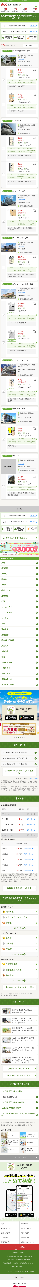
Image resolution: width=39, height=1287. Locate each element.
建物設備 (5, 635)
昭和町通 (8, 912)
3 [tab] (18, 737)
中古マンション (26, 1228)
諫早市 (7, 949)
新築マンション (6, 1228)
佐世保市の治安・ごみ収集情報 (15, 764)
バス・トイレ (6, 613)
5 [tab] (22, 737)
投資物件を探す (26, 1237)
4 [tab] (20, 737)
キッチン (5, 618)
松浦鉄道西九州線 (12, 970)
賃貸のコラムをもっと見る (19, 1069)
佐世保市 (8, 944)
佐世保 (7, 923)
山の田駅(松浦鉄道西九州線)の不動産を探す (18, 1114)
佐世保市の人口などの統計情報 (15, 753)
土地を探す (4, 1237)
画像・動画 (5, 674)
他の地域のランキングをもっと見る (19, 987)
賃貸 (2, 1224)
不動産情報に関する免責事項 (10, 1263)
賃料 (3, 563)
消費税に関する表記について (18, 1266)
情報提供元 (27, 1259)
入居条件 (5, 646)
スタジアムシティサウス (14, 917)
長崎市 (7, 938)
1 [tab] (14, 737)
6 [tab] (24, 737)
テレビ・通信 (6, 662)
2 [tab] (16, 737)
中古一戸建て (25, 1233)
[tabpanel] (20, 729)
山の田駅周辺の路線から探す (12, 1102)
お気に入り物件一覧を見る (15, 538)
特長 (3, 657)
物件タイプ (5, 590)
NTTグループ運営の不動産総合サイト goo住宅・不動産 (14, 0)
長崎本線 (8, 975)
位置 (3, 601)
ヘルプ (18, 1271)
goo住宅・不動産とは (18, 1252)
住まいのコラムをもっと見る (18, 1075)
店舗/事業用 (5, 1242)
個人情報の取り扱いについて (27, 1263)
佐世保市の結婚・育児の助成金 (15, 758)
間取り (4, 585)
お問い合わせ (24, 1271)
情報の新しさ (6, 679)
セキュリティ (6, 607)
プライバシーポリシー (9, 1271)
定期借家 (5, 651)
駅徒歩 (4, 579)
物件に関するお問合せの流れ (15, 1259)
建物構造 (5, 596)
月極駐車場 (24, 1224)
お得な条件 (5, 668)
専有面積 (5, 568)
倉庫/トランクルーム (27, 1242)
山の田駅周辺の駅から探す (12, 1091)
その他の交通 (21, 59)
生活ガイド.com (33, 778)
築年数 (4, 574)
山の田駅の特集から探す (11, 1108)
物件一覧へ (30, 819)
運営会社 (32, 1271)
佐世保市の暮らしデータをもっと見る (19, 772)
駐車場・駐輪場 (7, 640)
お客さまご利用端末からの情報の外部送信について (19, 1256)
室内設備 (5, 629)
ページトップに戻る (19, 1157)
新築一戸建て (5, 1233)
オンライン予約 (7, 685)
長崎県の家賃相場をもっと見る (19, 888)
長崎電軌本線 (10, 964)
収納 (3, 624)
